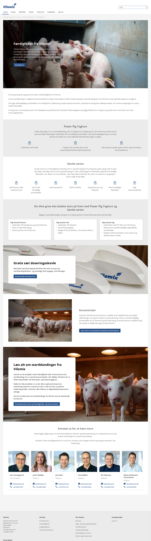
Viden (31, 12)
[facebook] (5, 535)
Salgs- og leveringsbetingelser (86, 514)
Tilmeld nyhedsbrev (46, 520)
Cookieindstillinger (82, 520)
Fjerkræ (22, 12)
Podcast (40, 12)
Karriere (51, 12)
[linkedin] (11, 535)
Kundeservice (44, 511)
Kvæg (13, 12)
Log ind (114, 511)
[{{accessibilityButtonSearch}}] (146, 7)
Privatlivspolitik (81, 517)
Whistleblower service (83, 523)
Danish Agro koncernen (84, 526)
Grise (5, 12)
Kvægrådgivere (44, 517)
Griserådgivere (44, 514)
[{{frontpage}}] (9, 6)
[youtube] (16, 535)
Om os (60, 12)
